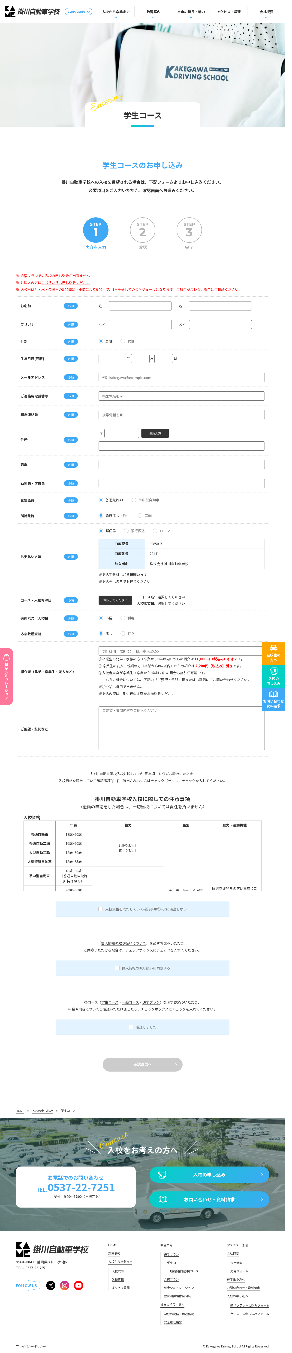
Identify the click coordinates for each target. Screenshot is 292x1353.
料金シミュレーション (179, 1287)
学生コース (109, 1002)
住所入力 (155, 433)
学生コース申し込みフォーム (249, 1314)
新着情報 (114, 1253)
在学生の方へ (236, 1279)
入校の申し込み (273, 677)
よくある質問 (121, 1287)
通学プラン (151, 1002)
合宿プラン (171, 1279)
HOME (20, 1110)
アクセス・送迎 (229, 11)
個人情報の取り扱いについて (123, 943)
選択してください (115, 600)
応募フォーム (239, 1271)
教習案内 (153, 11)
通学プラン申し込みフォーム (249, 1305)
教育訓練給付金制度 (177, 1296)
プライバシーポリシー (31, 1346)
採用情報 (236, 1263)
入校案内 (118, 1271)
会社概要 (266, 11)
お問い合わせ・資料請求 (209, 1199)
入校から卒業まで (116, 11)
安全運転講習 (173, 1322)
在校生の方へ (273, 653)
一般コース (130, 1002)
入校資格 (118, 1279)
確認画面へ (142, 1064)
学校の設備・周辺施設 (179, 1314)
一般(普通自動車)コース (183, 1271)
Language (76, 11)
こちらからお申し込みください (65, 282)
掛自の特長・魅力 (191, 11)
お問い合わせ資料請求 (273, 699)
